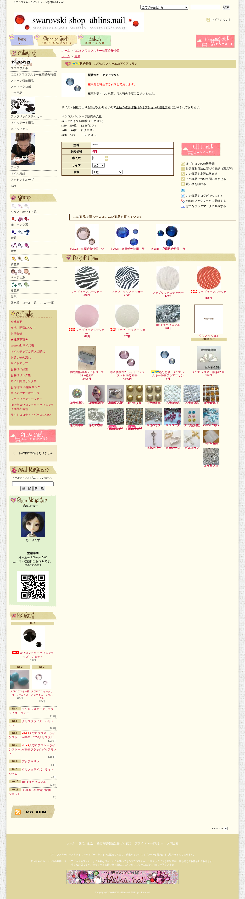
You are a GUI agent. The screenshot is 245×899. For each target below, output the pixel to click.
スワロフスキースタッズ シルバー (153, 394)
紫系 (20, 247)
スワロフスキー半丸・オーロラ (77, 394)
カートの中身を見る (33, 436)
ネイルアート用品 (22, 122)
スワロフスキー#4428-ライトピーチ (134, 419)
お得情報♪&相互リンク (25, 387)
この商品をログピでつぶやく (204, 195)
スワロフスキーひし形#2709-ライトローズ (96, 394)
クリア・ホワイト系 (24, 208)
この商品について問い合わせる (206, 179)
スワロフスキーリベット (211, 457)
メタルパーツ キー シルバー (153, 439)
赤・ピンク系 (20, 221)
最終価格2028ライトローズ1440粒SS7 (86, 361)
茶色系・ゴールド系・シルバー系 (32, 303)
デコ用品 (16, 93)
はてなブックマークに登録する (206, 206)
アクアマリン (30, 761)
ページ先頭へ (220, 828)
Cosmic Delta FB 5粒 (211, 417)
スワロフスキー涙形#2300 (208, 360)
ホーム (21, 40)
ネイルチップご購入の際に (28, 351)
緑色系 (20, 287)
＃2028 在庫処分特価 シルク (86, 237)
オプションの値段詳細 (200, 163)
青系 (20, 234)
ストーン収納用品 (22, 80)
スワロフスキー (21, 64)
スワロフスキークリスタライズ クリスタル (42, 684)
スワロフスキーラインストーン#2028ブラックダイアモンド (32, 749)
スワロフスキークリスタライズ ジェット (33, 642)
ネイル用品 (18, 173)
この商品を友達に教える (201, 173)
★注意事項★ (19, 339)
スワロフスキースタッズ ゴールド (134, 395)
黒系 (14, 296)
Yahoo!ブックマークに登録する (206, 200)
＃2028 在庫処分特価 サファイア (127, 237)
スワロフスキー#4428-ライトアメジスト (115, 419)
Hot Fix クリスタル (34, 782)
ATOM (41, 812)
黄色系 (20, 260)
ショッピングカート (215, 41)
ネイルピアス (19, 129)
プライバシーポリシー (149, 843)
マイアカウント (221, 19)
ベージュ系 (20, 274)
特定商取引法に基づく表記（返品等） (210, 168)
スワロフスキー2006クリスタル (172, 394)
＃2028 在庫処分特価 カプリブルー (168, 237)
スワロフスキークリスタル (153, 417)
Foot (13, 186)
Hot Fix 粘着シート (211, 437)
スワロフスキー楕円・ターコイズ (19, 683)
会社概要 (16, 321)
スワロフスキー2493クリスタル (77, 417)
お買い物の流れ (21, 357)
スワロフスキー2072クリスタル (192, 394)
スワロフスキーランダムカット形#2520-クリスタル (115, 394)
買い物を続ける (196, 184)
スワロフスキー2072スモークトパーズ (211, 394)
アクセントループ (22, 179)
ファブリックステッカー (26, 107)
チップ (23, 151)
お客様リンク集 (21, 375)
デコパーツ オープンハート (173, 439)
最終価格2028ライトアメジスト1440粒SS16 (127, 361)
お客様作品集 (19, 369)
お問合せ (95, 40)
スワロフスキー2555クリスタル (96, 417)
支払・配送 (86, 843)
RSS (29, 812)
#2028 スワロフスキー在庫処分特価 (33, 74)
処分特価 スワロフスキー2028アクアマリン (168, 361)
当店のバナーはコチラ (25, 393)
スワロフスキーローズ (172, 417)
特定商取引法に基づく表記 (114, 843)
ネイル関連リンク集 (24, 381)
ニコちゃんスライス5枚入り (192, 417)
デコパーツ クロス (193, 439)
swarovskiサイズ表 (22, 345)
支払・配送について (56, 40)
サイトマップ (19, 363)
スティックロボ (21, 86)
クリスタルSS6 (208, 321)
